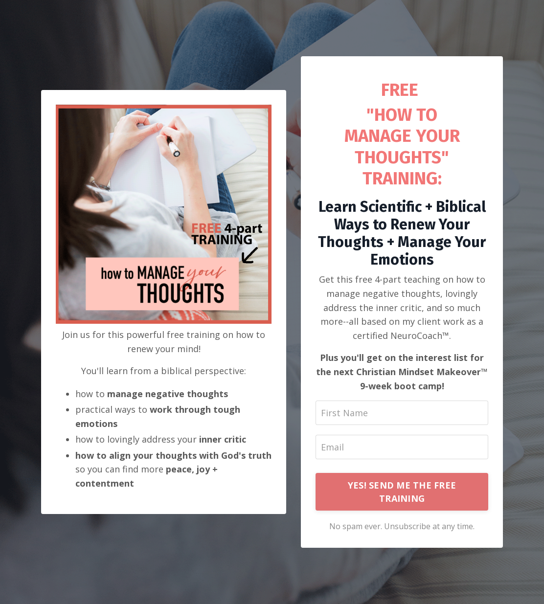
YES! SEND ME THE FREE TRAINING (402, 491)
